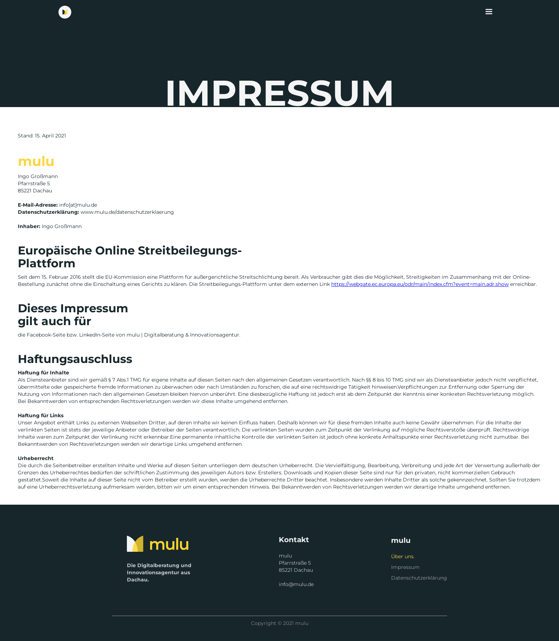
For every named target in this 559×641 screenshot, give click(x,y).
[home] (64, 12)
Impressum (405, 567)
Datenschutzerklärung (419, 578)
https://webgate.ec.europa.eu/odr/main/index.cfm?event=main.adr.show (420, 284)
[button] (489, 12)
